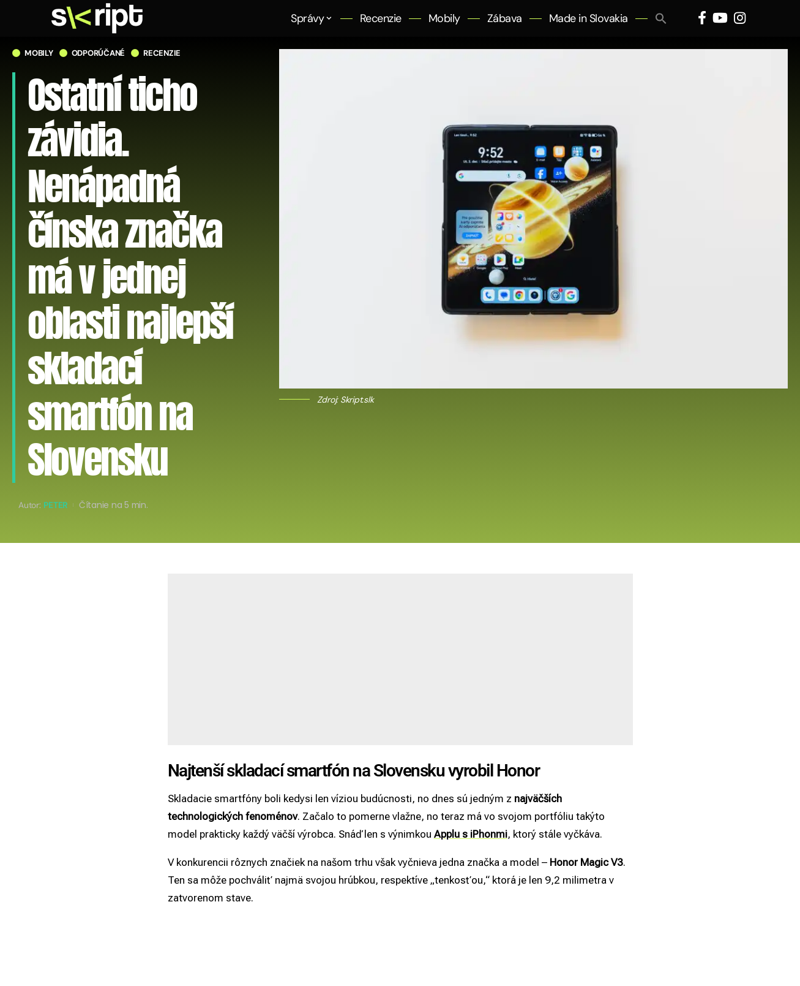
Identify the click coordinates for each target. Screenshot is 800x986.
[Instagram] (740, 18)
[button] (661, 18)
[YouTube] (720, 18)
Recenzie (162, 53)
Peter (55, 504)
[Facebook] (702, 18)
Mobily (38, 53)
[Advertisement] (400, 659)
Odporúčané (98, 53)
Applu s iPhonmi (470, 834)
